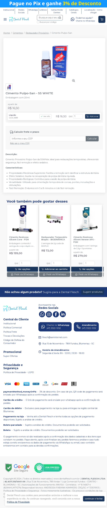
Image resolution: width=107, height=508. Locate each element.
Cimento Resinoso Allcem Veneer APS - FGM (84, 239)
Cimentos (18, 33)
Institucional (8, 10)
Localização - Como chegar (93, 11)
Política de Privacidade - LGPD (18, 372)
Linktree (43, 10)
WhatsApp (33, 10)
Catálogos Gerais (73, 11)
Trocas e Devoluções (13, 336)
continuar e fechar (94, 498)
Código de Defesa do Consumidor (13, 341)
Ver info (45, 116)
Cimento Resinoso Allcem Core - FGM (19, 238)
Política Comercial (12, 327)
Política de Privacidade (18, 502)
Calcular (92, 138)
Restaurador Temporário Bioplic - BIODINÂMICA (54, 238)
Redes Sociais (21, 11)
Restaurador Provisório (37, 33)
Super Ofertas (10, 356)
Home (6, 33)
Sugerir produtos (92, 292)
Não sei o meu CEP (20, 143)
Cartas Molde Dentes (57, 11)
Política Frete (10, 332)
